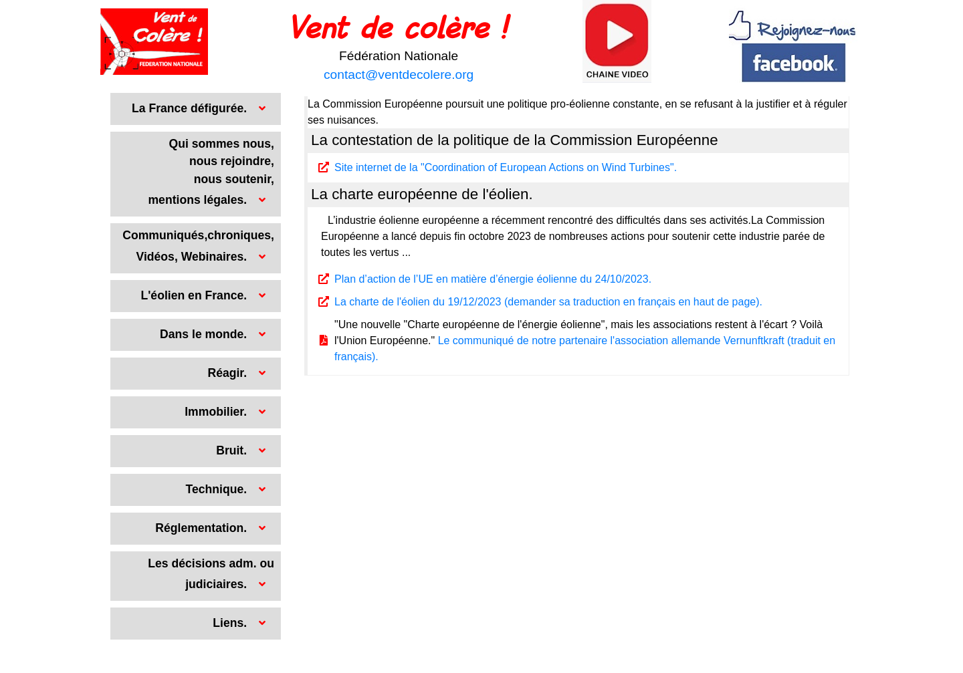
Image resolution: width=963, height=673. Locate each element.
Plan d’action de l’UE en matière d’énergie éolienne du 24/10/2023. (492, 279)
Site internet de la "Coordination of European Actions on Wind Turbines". (505, 167)
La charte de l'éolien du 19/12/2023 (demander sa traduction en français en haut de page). (548, 301)
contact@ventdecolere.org (398, 75)
